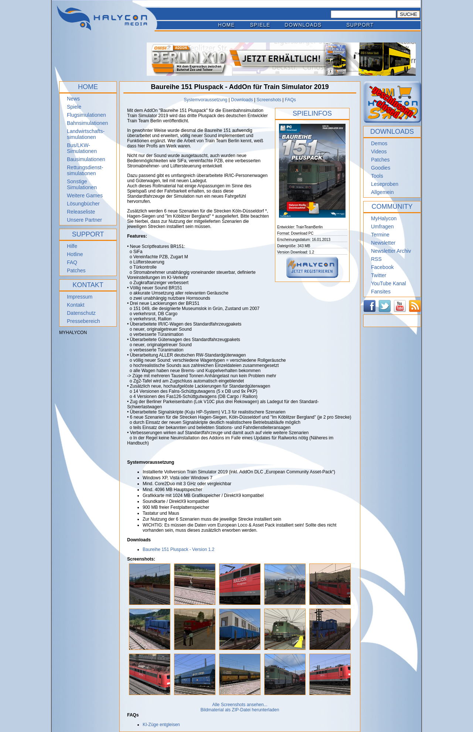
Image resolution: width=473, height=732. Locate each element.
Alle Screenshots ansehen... (239, 704)
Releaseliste (81, 212)
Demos (379, 143)
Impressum (79, 297)
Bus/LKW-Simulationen (82, 148)
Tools (377, 176)
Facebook (382, 267)
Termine (380, 235)
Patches (76, 270)
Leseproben (384, 184)
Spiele (74, 107)
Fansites (381, 291)
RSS (376, 259)
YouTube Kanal (388, 283)
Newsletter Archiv (391, 251)
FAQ (72, 262)
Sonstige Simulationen (82, 184)
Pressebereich (83, 321)
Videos (379, 151)
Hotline (75, 254)
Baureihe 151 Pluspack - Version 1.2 (178, 549)
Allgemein (382, 192)
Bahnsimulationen (87, 123)
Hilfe (72, 246)
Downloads (242, 99)
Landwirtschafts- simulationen (86, 134)
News (73, 99)
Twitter (378, 275)
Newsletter (383, 243)
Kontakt (75, 305)
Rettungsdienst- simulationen (85, 170)
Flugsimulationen (86, 115)
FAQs (290, 99)
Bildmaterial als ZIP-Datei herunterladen (240, 709)
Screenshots (268, 99)
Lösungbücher (83, 204)
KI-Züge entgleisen (161, 724)
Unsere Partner (84, 220)
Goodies (380, 168)
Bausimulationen (86, 159)
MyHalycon (384, 218)
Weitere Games (85, 195)
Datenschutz (81, 313)
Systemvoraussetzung (205, 99)
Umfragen (382, 226)
